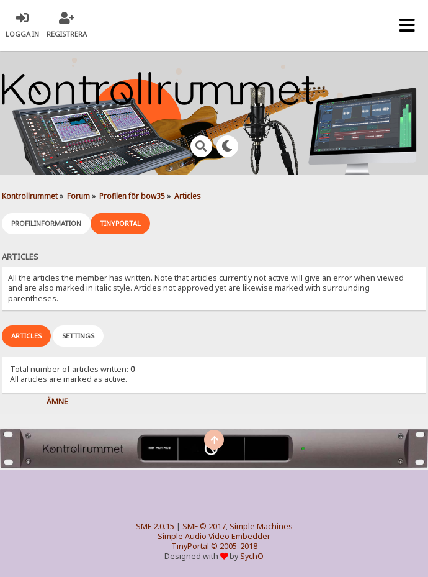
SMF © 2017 (204, 526)
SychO (252, 556)
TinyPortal (190, 546)
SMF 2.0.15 (155, 526)
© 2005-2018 (234, 546)
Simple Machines (261, 526)
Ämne (57, 401)
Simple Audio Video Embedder (214, 536)
